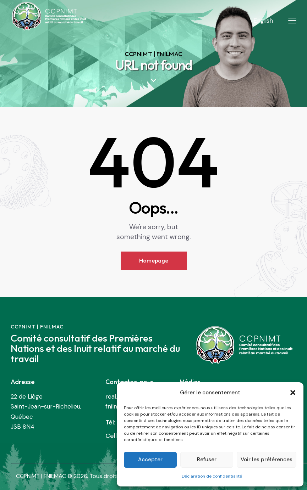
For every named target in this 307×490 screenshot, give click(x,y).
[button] (292, 392)
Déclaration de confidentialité (212, 476)
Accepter (150, 459)
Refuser (206, 459)
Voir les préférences (266, 459)
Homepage (153, 260)
